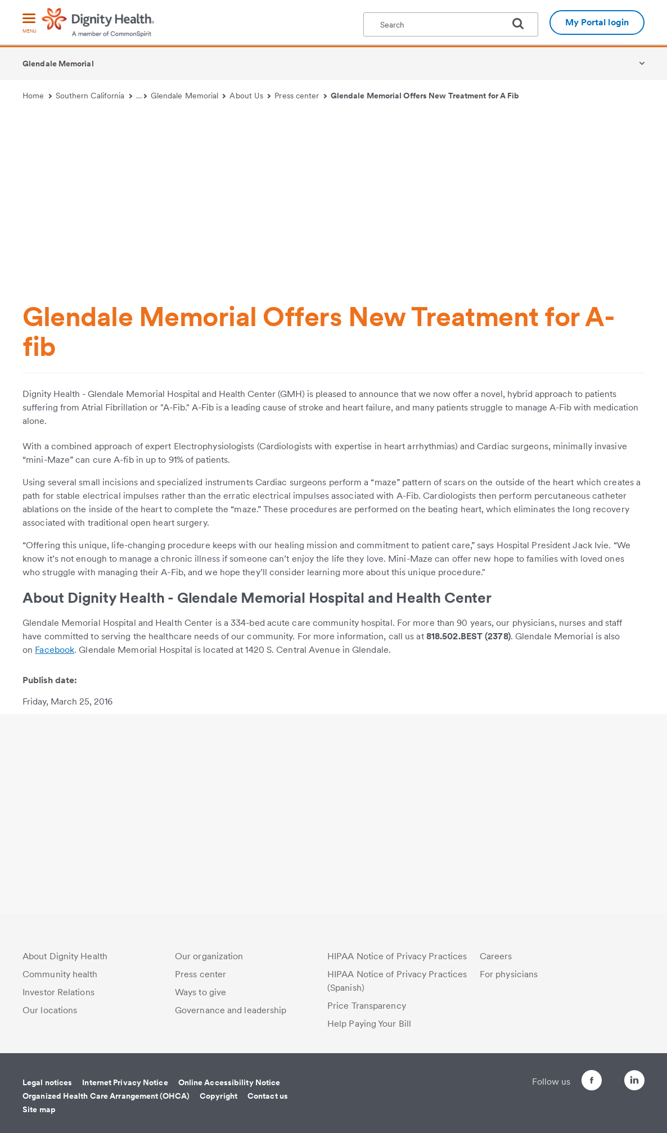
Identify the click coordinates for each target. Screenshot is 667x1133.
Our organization (209, 956)
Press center (300, 95)
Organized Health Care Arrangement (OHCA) (106, 1095)
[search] (522, 24)
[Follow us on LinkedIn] (634, 1082)
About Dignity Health (64, 956)
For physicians (509, 974)
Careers (496, 956)
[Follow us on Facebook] (571, 1082)
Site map (39, 1109)
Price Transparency (366, 1005)
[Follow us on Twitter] (603, 1075)
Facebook (54, 649)
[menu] (29, 24)
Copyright (218, 1095)
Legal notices (47, 1082)
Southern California (94, 95)
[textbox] (450, 24)
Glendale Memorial (58, 63)
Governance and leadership (231, 1010)
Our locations (49, 1010)
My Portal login (597, 22)
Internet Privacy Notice (125, 1082)
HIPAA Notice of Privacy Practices (397, 956)
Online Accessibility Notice (229, 1082)
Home (37, 95)
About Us (250, 95)
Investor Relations (58, 992)
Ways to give (200, 992)
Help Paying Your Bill (369, 1023)
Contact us (267, 1095)
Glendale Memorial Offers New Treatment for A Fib (425, 95)
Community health (60, 974)
